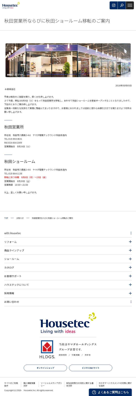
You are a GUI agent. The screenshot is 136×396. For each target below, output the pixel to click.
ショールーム (11, 259)
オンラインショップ (45, 367)
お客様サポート (13, 276)
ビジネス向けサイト (91, 367)
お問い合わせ (11, 302)
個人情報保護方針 (29, 384)
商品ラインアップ (14, 250)
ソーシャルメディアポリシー (51, 384)
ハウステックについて (16, 284)
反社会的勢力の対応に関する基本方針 (80, 384)
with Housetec (12, 233)
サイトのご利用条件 (11, 384)
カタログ (9, 267)
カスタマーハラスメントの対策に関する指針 (115, 384)
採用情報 (9, 293)
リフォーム (10, 241)
